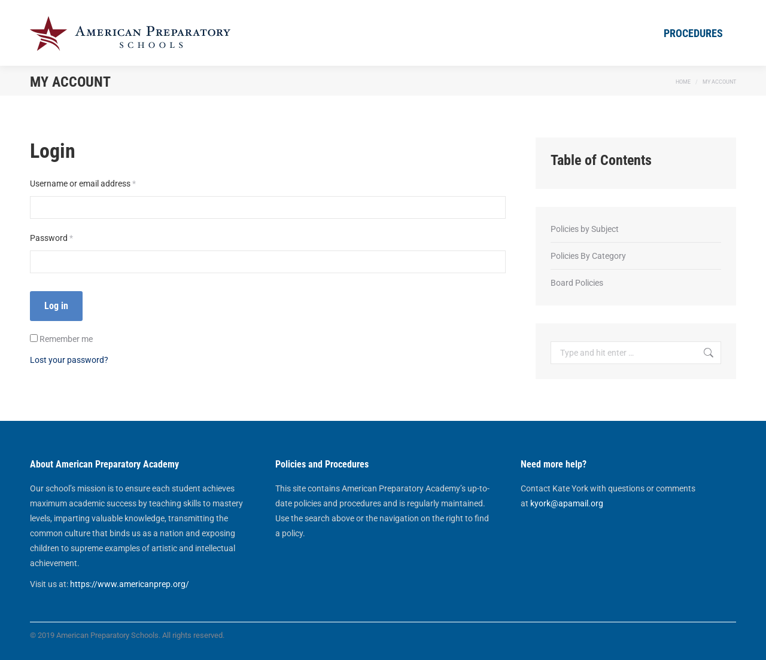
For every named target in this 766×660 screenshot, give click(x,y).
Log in (56, 305)
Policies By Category (588, 256)
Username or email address (99, 182)
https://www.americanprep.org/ (129, 584)
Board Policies (577, 283)
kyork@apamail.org (566, 503)
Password (67, 237)
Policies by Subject (585, 229)
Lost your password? (69, 360)
